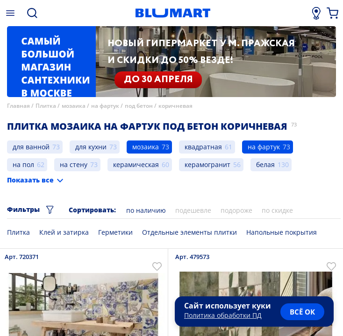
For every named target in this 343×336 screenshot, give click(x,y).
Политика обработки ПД (223, 315)
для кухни (91, 146)
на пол (23, 164)
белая (265, 164)
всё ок (302, 311)
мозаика (74, 106)
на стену (73, 164)
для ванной (31, 146)
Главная (18, 106)
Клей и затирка (64, 232)
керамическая (136, 164)
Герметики (115, 232)
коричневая (175, 106)
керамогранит (207, 164)
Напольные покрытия (281, 232)
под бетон (139, 106)
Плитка (46, 106)
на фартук (105, 106)
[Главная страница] (173, 13)
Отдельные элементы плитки (189, 232)
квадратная (203, 146)
